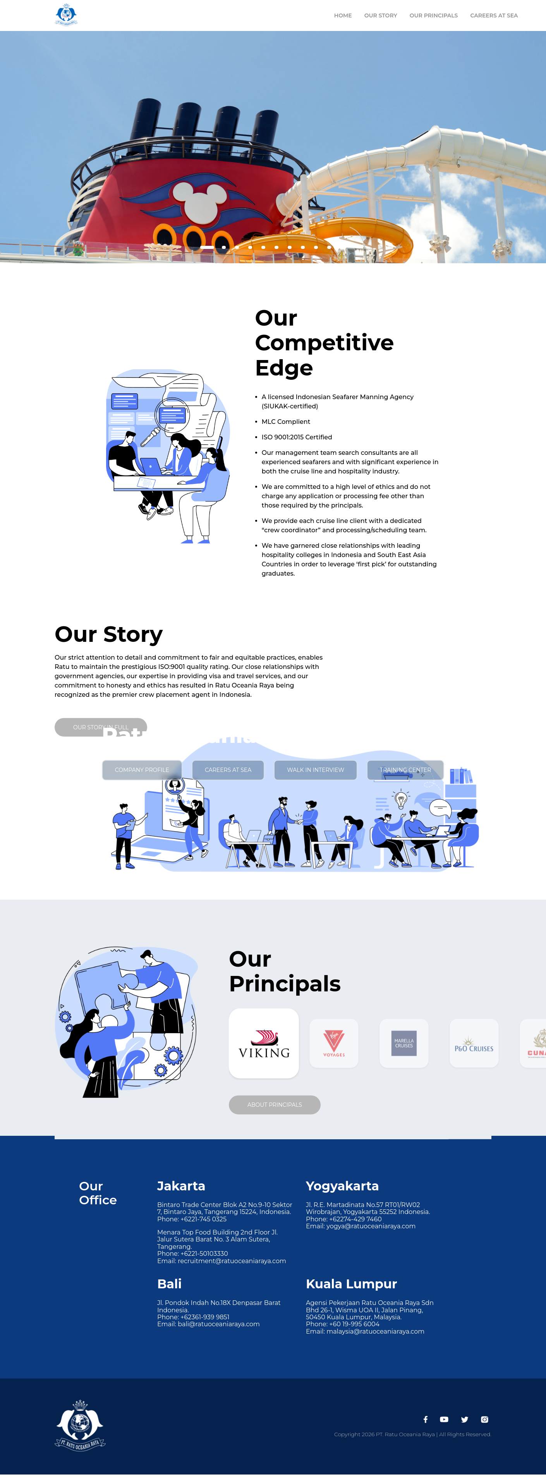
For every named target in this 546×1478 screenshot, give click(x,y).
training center (405, 769)
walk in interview (315, 769)
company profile (142, 769)
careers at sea (228, 769)
